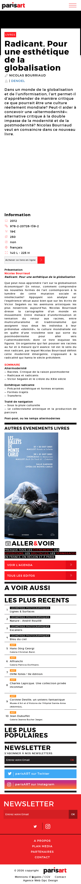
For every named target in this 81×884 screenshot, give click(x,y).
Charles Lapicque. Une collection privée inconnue (38, 685)
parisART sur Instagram (30, 784)
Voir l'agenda (42, 564)
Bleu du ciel (18, 639)
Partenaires (42, 851)
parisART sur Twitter (26, 774)
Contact (42, 857)
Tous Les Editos (42, 575)
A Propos (42, 840)
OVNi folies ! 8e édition (26, 674)
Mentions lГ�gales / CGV (32, 876)
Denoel (18, 81)
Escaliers (16, 630)
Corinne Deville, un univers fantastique (37, 699)
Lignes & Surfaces (22, 611)
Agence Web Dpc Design (40, 880)
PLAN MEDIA (42, 846)
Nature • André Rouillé (26, 620)
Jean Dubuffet (20, 716)
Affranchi (16, 661)
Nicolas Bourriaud (27, 75)
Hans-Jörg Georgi (22, 648)
